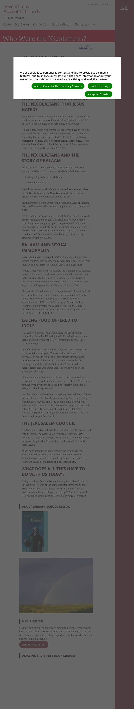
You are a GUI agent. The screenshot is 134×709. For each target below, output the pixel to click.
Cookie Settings (100, 86)
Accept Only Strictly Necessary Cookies (58, 86)
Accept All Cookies (98, 94)
